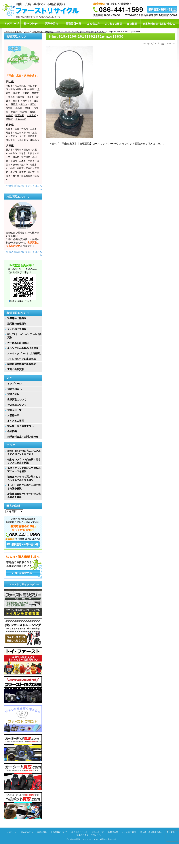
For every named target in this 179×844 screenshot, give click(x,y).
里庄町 (28, 108)
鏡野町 (23, 112)
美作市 (23, 104)
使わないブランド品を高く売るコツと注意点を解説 (24, 461)
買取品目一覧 (14, 410)
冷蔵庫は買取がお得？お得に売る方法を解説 (24, 495)
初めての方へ (14, 389)
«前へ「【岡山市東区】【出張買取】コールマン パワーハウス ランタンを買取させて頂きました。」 (107, 143)
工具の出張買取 (15, 369)
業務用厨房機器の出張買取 (21, 364)
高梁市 (30, 97)
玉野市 (26, 93)
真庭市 (14, 104)
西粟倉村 (19, 115)
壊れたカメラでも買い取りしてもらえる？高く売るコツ (24, 478)
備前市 (16, 100)
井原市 (11, 97)
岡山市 (9, 85)
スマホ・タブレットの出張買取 (24, 353)
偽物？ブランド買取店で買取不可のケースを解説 (24, 470)
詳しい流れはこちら (20, 301)
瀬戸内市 (27, 100)
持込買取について (16, 404)
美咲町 (9, 119)
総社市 (21, 97)
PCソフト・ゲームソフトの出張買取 (24, 336)
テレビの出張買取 (16, 329)
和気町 (9, 108)
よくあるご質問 (15, 420)
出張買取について (16, 399)
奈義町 (9, 115)
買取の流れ (13, 394)
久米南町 (31, 115)
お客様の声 (13, 415)
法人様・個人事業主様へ (20, 426)
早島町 (18, 108)
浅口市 (33, 104)
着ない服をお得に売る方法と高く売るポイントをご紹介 (24, 452)
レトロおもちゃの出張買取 (21, 358)
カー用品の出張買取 (18, 343)
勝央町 (33, 112)
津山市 (16, 93)
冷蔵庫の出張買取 (16, 318)
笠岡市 (35, 93)
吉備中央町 (20, 119)
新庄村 (14, 112)
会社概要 (12, 431)
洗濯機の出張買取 (16, 323)
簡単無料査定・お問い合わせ (22, 436)
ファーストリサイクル (90, 839)
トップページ (14, 383)
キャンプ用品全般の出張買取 (22, 348)
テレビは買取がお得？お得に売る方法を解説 (24, 487)
